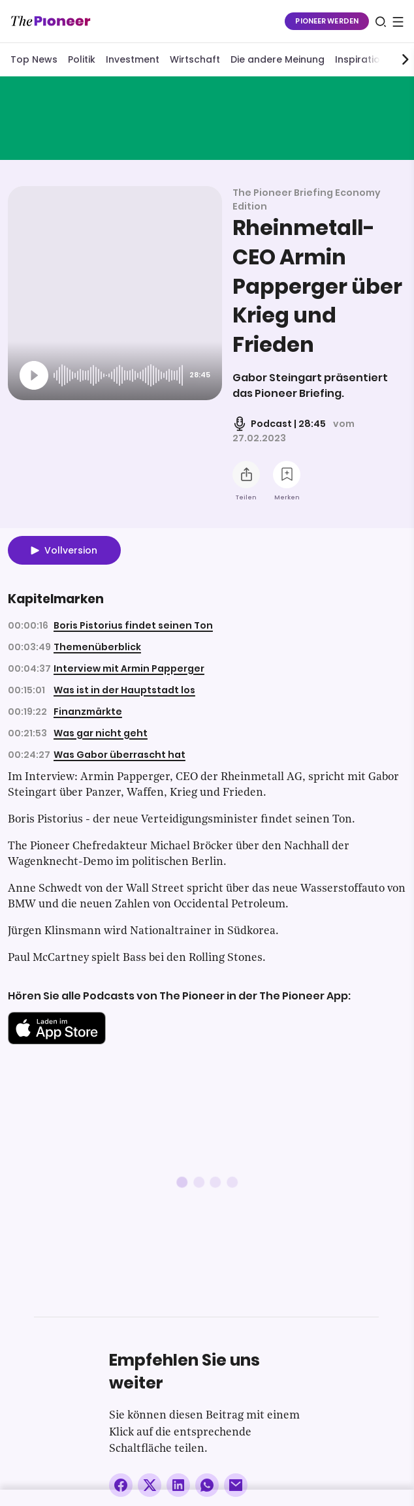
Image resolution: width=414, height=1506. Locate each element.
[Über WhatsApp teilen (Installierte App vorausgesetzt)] (207, 1485)
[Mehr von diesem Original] (206, 118)
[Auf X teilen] (149, 1485)
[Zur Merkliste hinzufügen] (286, 474)
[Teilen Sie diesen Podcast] (246, 474)
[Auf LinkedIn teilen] (178, 1485)
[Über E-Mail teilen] (235, 1485)
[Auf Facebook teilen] (121, 1485)
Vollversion (70, 550)
